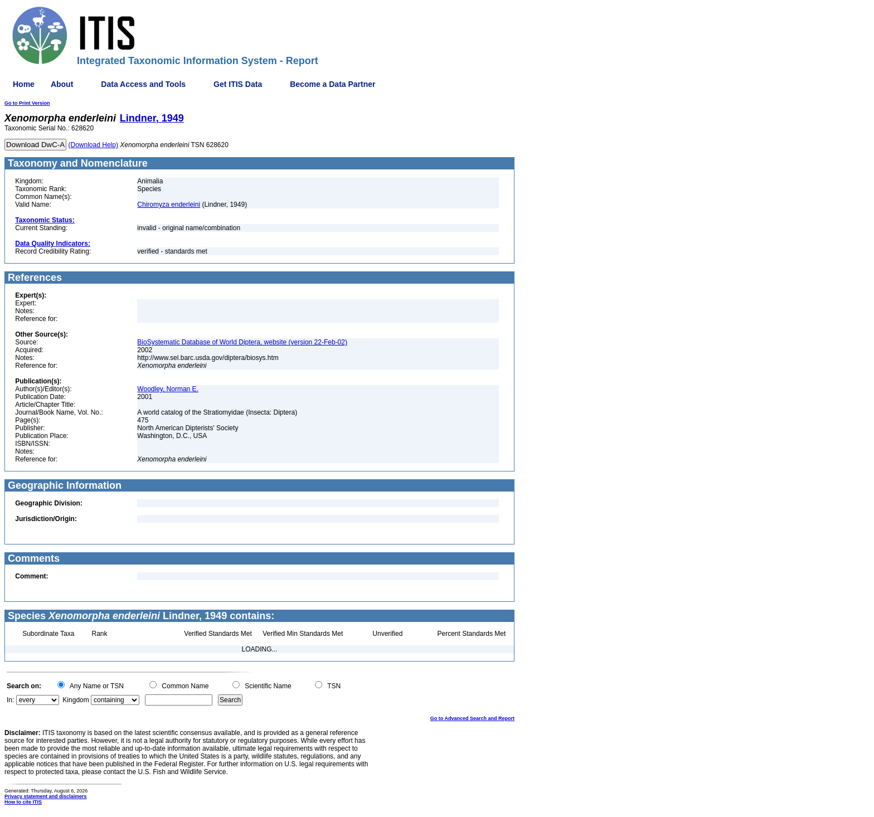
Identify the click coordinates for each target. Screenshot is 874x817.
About (62, 84)
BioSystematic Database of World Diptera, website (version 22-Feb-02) (242, 342)
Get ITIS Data (237, 84)
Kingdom (75, 700)
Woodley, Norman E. (167, 389)
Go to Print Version (27, 103)
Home (24, 84)
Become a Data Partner (332, 84)
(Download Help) (93, 145)
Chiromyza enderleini (168, 204)
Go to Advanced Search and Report (472, 718)
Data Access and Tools (143, 84)
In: (10, 700)
